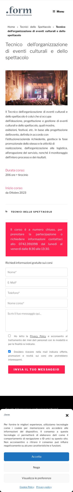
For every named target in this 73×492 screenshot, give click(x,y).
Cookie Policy (27, 487)
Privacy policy (44, 487)
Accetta (36, 456)
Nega (36, 467)
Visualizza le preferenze (36, 478)
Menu (58, 11)
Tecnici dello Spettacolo (35, 26)
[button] (67, 415)
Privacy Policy (38, 336)
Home (11, 26)
